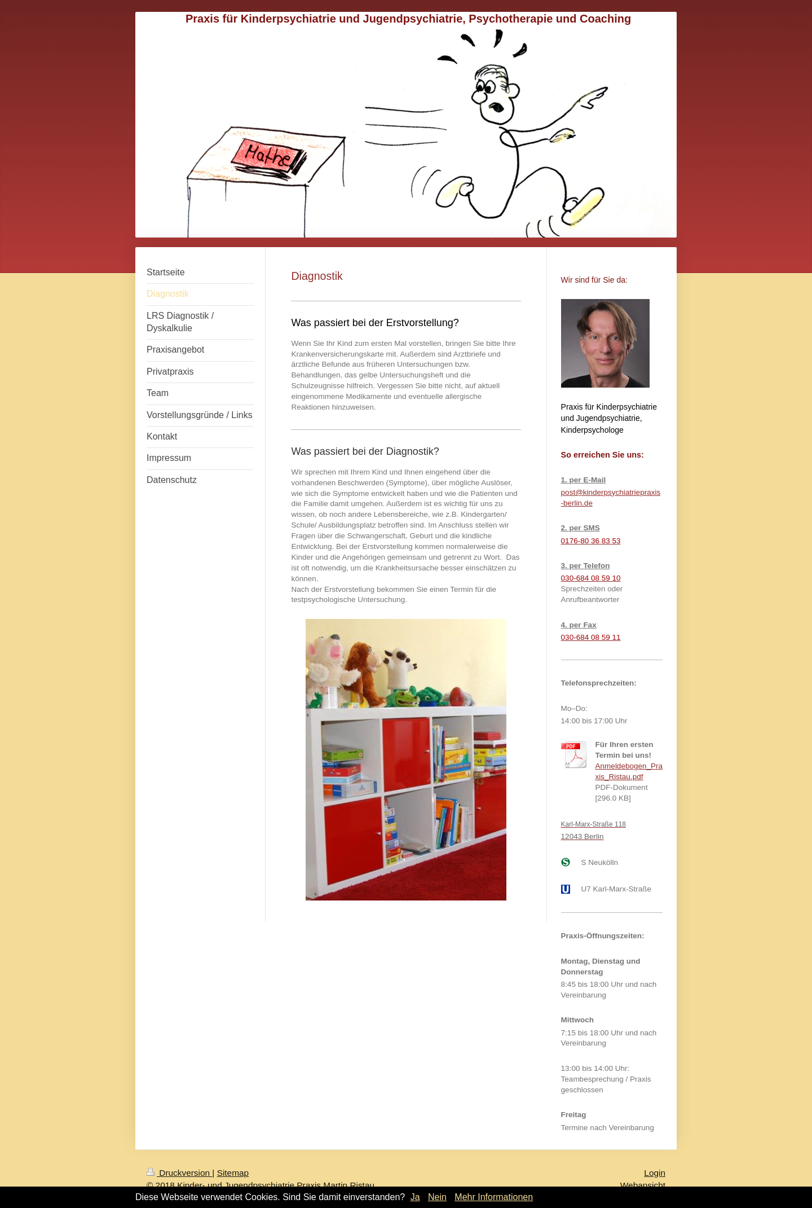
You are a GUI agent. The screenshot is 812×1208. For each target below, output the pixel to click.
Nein (437, 1197)
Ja (415, 1197)
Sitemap (233, 1173)
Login (654, 1173)
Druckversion (179, 1173)
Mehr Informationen (493, 1197)
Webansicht (642, 1185)
